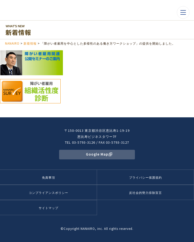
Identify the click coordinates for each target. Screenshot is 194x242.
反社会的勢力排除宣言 (145, 192)
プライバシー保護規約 (145, 177)
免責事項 (48, 177)
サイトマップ (48, 208)
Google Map (97, 154)
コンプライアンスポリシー (48, 192)
